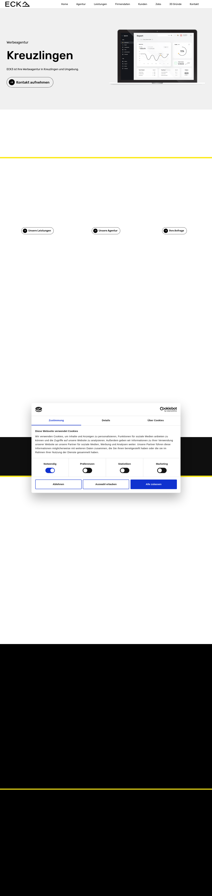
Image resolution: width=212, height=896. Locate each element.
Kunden (142, 4)
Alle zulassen (153, 484)
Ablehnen (58, 484)
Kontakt (194, 4)
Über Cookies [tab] (156, 420)
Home (64, 4)
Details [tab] (106, 420)
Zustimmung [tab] (56, 420)
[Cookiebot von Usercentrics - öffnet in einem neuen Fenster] (162, 409)
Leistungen (100, 4)
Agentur (81, 4)
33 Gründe (175, 4)
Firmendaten (122, 4)
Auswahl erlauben (106, 484)
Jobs (158, 4)
